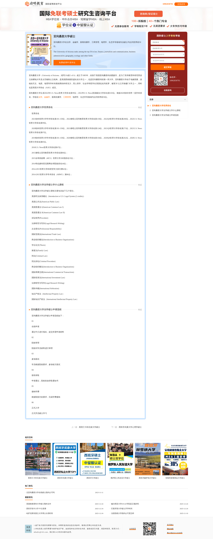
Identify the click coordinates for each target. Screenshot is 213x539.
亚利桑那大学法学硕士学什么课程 (47, 185)
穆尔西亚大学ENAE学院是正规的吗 (125, 504)
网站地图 (170, 529)
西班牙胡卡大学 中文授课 (36, 509)
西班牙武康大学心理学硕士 (130, 427)
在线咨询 (181, 4)
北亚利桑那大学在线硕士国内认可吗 (40, 492)
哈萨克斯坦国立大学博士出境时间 (39, 513)
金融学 (47, 97)
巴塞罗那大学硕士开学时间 (121, 509)
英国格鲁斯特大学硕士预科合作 (38, 504)
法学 (40, 97)
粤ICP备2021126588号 (174, 533)
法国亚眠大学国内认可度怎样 (122, 513)
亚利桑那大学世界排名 (42, 107)
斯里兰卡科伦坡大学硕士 (89, 427)
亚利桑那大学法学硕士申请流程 (46, 309)
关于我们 (170, 525)
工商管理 (67, 97)
